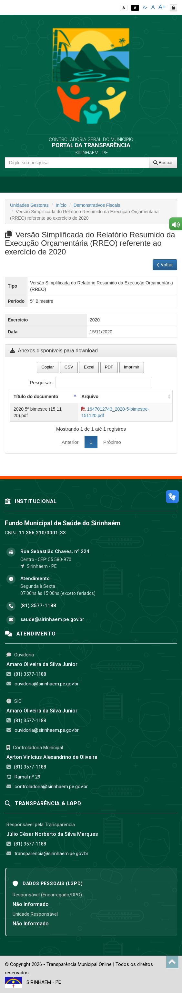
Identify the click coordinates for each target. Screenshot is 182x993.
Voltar (165, 264)
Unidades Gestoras (29, 205)
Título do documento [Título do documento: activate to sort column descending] (36, 396)
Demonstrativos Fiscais (97, 205)
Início (61, 205)
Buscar (163, 162)
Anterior (70, 442)
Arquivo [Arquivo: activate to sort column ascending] (89, 396)
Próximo (112, 442)
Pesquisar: (91, 382)
